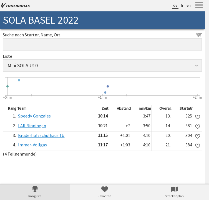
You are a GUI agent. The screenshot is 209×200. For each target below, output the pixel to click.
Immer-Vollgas (32, 145)
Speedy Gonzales (34, 116)
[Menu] (199, 6)
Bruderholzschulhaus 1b (41, 135)
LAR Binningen (32, 125)
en (189, 5)
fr (182, 5)
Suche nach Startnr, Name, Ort (102, 35)
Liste (7, 56)
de (175, 5)
